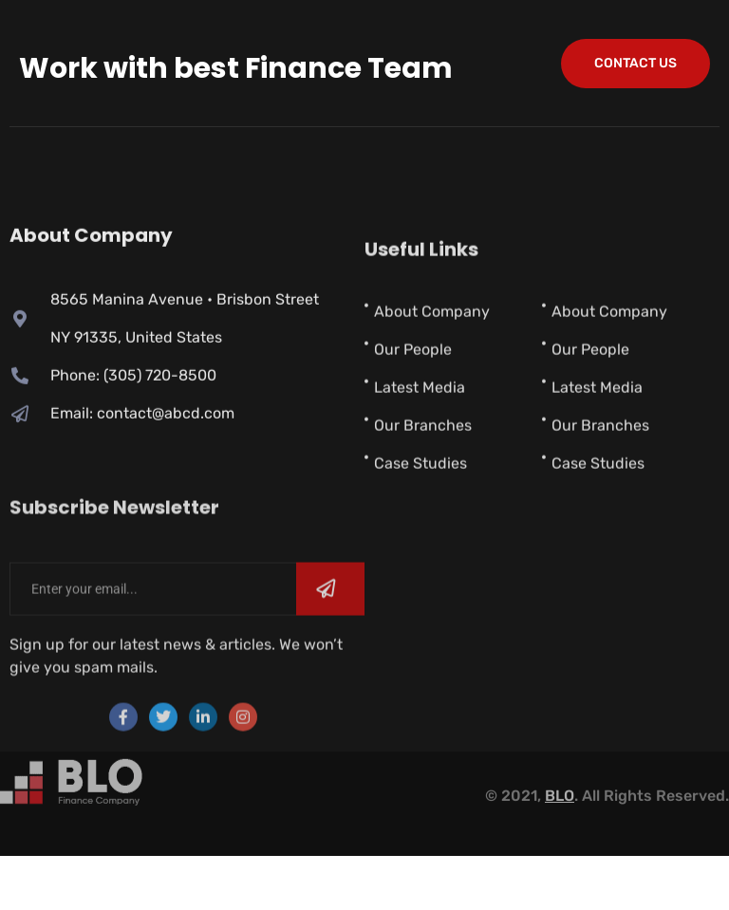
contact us (635, 63)
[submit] (330, 629)
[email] (152, 629)
